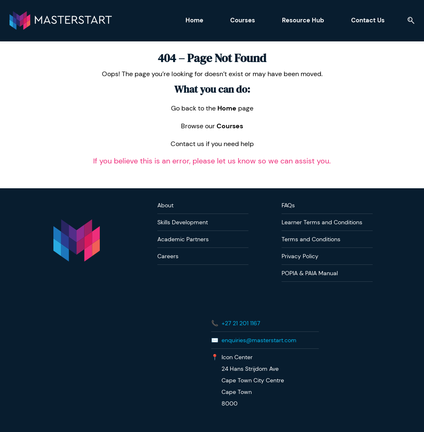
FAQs (288, 205)
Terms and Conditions (311, 238)
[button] (410, 20)
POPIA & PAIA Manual (310, 272)
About (165, 205)
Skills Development (182, 222)
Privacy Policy (300, 255)
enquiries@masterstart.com (259, 339)
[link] (76, 222)
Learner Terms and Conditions (322, 222)
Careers (167, 255)
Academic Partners (183, 238)
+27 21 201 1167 (241, 322)
